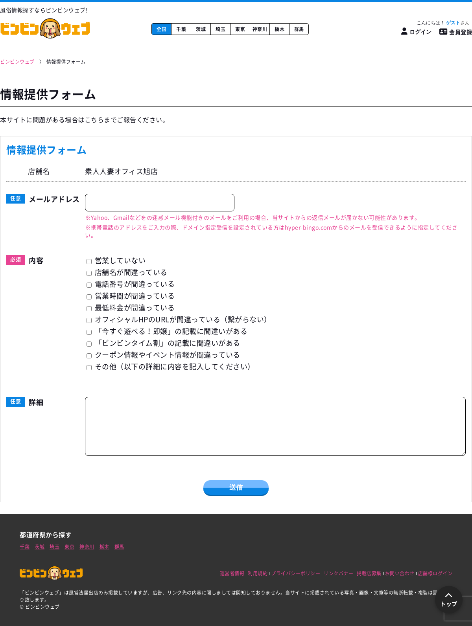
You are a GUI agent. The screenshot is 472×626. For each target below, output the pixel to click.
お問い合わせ (400, 573)
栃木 (279, 29)
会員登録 (455, 32)
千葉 (181, 29)
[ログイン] (416, 32)
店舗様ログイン (435, 573)
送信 (236, 487)
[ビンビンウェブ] (17, 62)
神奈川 (260, 29)
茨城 (201, 29)
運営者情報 (232, 573)
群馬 (299, 29)
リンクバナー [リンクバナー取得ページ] (338, 573)
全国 (161, 29)
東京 (240, 29)
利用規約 (257, 573)
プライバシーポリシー (295, 573)
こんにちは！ (443, 23)
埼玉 (220, 29)
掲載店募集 (369, 573)
